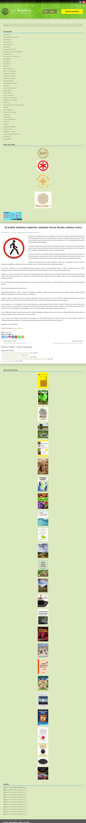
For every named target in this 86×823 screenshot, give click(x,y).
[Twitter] (6, 336)
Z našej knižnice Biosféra (10, 134)
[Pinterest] (16, 336)
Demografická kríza (9, 49)
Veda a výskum (8, 119)
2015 (4, 814)
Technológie (8, 110)
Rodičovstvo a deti (9, 100)
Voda (5, 124)
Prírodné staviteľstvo (9, 88)
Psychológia (7, 93)
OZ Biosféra (21, 10)
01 (7, 787)
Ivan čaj (6, 66)
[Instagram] (9, 336)
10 (22, 790)
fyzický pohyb (28, 232)
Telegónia (6, 114)
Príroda (6, 85)
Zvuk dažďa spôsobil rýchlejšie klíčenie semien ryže (16, 353)
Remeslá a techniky (9, 98)
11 (24, 790)
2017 (4, 809)
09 (21, 790)
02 (9, 787)
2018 (4, 807)
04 (12, 787)
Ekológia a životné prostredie (12, 52)
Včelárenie (7, 117)
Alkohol (6, 35)
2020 (4, 802)
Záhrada (6, 136)
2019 (4, 804)
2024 (4, 792)
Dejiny (6, 47)
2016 (4, 811)
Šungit (5, 107)
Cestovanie (7, 42)
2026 (4, 787)
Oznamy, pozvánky (9, 76)
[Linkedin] (12, 336)
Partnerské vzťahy (9, 78)
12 (26, 790)
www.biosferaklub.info (17, 328)
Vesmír (6, 122)
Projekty (6, 90)
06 (15, 790)
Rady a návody (8, 95)
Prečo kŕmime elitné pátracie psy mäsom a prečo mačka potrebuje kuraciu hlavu (24, 359)
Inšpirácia (7, 64)
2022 (4, 797)
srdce (33, 232)
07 (17, 790)
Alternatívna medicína (10, 37)
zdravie (37, 232)
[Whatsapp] (19, 336)
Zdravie (6, 139)
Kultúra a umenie (9, 71)
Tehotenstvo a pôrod (10, 112)
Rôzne (6, 102)
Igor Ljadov (7, 61)
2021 (4, 799)
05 (14, 790)
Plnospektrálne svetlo (10, 83)
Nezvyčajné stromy (9, 73)
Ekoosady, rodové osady (10, 56)
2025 (4, 790)
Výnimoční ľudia (8, 127)
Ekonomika (7, 54)
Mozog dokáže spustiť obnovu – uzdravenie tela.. (16, 357)
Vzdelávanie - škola (9, 131)
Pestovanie (7, 81)
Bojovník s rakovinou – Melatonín (11, 355)
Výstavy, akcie (7, 129)
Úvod (45, 12)
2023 (4, 795)
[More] (22, 336)
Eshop (52, 11)
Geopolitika (7, 59)
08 (19, 790)
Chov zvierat (7, 44)
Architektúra (7, 39)
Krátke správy (8, 69)
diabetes (21, 232)
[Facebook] (2, 336)
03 (10, 787)
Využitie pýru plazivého (9, 361)
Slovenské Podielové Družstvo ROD (13, 105)
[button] (35, 1)
